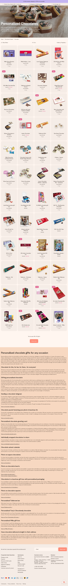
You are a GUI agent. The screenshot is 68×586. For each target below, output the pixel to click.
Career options (21, 558)
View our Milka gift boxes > (7, 528)
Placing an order (4, 557)
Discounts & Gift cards (6, 561)
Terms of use (18, 583)
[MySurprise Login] (61, 8)
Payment (3, 559)
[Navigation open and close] (2, 9)
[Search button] (6, 8)
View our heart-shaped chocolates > (9, 476)
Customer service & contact (7, 568)
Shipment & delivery (5, 564)
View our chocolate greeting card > (8, 434)
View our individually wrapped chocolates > (10, 444)
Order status (4, 562)
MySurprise (3, 566)
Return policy (21, 560)
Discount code (21, 565)
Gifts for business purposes (57, 556)
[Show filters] (4, 42)
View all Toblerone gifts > (6, 507)
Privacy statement (11, 583)
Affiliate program (21, 564)
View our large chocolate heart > (8, 474)
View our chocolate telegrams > (8, 406)
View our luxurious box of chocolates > (9, 487)
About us (20, 556)
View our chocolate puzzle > (7, 418)
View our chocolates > (6, 463)
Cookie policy (3, 583)
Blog (19, 562)
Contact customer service (40, 568)
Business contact (55, 558)
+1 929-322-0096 (38, 566)
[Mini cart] (65, 8)
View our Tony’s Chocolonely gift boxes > (10, 517)
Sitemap (24, 583)
